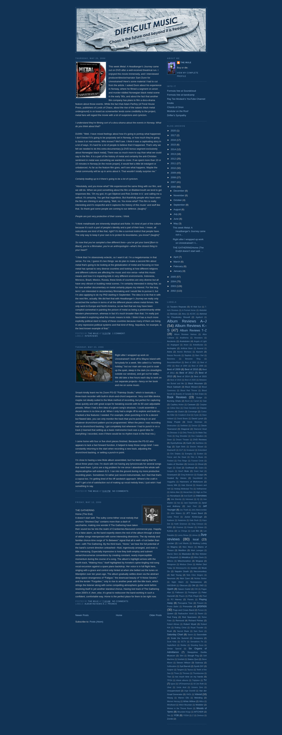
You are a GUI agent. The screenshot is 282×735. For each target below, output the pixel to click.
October (178, 200)
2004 (174, 281)
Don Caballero (197, 436)
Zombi (170, 719)
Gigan (169, 468)
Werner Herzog (173, 701)
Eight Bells (180, 447)
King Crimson (197, 524)
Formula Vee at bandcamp (180, 94)
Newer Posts (82, 615)
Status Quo (193, 659)
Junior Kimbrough (193, 517)
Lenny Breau (183, 535)
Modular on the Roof (177, 111)
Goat (178, 467)
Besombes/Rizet (174, 362)
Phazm (182, 596)
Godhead (189, 467)
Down (169, 440)
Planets (190, 600)
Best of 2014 (183, 376)
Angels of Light (200, 341)
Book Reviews (177, 397)
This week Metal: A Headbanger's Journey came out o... (189, 231)
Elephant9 (171, 450)
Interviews (91, 336)
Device (194, 426)
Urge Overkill (189, 691)
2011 (174, 163)
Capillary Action (177, 405)
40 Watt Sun (195, 307)
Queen (170, 613)
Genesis (190, 464)
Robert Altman (173, 624)
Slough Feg (193, 655)
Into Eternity (176, 499)
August (177, 209)
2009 (174, 172)
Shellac (183, 645)
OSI (196, 589)
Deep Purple (173, 422)
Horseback (175, 496)
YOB (176, 715)
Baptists (188, 355)
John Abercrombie (199, 510)
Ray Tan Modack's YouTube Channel (186, 99)
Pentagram (192, 593)
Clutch (181, 411)
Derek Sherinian (194, 422)
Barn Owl (199, 355)
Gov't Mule (183, 471)
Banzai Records (174, 355)
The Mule (186, 63)
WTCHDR (198, 712)
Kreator (190, 527)
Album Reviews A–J (95, 604)
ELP (181, 450)
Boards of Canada (183, 394)
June (176, 218)
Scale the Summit (179, 638)
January (178, 271)
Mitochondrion (184, 561)
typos (173, 684)
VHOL (188, 694)
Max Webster (201, 554)
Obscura (183, 585)
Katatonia (182, 520)
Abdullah (203, 310)
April (176, 257)
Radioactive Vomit (186, 614)
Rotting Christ (181, 628)
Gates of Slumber (175, 464)
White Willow (189, 701)
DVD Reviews (200, 439)
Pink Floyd (193, 596)
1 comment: (119, 333)
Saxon (190, 635)
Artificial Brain (187, 348)
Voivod (198, 694)
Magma (174, 547)
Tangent (180, 670)
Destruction (172, 426)
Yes (168, 715)
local (196, 539)
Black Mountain (195, 383)
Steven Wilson (183, 662)
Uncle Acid (181, 687)
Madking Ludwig (200, 543)
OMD (201, 585)
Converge (192, 411)
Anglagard (174, 345)
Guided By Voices (176, 478)
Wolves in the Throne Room (179, 708)
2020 (174, 130)
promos (112, 604)
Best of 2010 (191, 369)
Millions (170, 561)
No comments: (121, 491)
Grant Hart (198, 471)
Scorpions (198, 638)
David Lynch (197, 418)
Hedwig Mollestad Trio (183, 489)
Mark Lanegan (197, 550)
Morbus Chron (186, 564)
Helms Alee (174, 492)
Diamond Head (200, 429)
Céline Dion (175, 408)
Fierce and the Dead (176, 457)
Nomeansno (196, 582)
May (176, 223)
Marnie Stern (172, 554)
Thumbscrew (198, 673)
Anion (186, 345)
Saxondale (202, 634)
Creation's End (184, 415)
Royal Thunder (197, 628)
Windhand (171, 705)
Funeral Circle (197, 461)
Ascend (200, 348)
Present (200, 603)
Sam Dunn (198, 631)
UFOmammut (184, 684)
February (179, 266)
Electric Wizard (196, 447)
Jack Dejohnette (191, 503)
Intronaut (189, 499)
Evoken (200, 454)
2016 (174, 140)
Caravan (191, 404)
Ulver (169, 687)
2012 (174, 158)
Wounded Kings (184, 712)
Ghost (200, 464)
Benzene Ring (192, 359)
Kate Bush (194, 520)
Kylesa (170, 531)
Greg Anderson (187, 475)
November (179, 195)
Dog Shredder (181, 436)
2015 (174, 144)
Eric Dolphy (175, 454)
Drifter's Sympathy (176, 115)
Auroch (199, 351)
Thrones (186, 673)
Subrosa (199, 662)
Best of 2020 (190, 380)
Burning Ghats (174, 401)
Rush (169, 631)
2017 (174, 135)
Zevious (200, 715)
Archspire (171, 348)
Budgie (199, 398)
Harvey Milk (172, 485)
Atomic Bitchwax (184, 352)
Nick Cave (185, 578)
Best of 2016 (175, 380)
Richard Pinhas (195, 620)
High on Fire (201, 492)
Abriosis (174, 314)
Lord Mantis (183, 543)
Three (176, 673)
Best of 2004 (181, 366)
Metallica (186, 557)
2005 (174, 276)
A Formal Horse (189, 310)
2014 (174, 149)
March (177, 261)
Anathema (184, 338)
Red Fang (172, 617)
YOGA (186, 715)
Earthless (200, 443)
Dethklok (184, 426)
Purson (201, 610)
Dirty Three (187, 433)
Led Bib (195, 531)
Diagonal (185, 429)
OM (193, 585)
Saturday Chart (175, 634)
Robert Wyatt (189, 624)
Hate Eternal (186, 485)
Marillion (182, 550)
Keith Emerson (180, 524)
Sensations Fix (196, 642)
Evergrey (189, 454)
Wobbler (199, 704)
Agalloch (199, 317)
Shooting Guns (197, 645)
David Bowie (182, 419)
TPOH (169, 680)
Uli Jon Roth (198, 684)
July (176, 214)
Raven (200, 614)
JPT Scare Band (194, 513)
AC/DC (193, 314)
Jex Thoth (184, 510)
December (179, 190)
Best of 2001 (190, 362)
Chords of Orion (175, 107)
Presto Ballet (172, 607)
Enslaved (190, 450)
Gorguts (170, 471)
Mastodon (186, 554)
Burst (187, 401)
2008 (174, 177)
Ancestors (198, 338)
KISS (169, 527)
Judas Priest (173, 517)
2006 (174, 186)
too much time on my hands (189, 676)
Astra (169, 351)
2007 (174, 182)
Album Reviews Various (185, 334)
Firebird (170, 461)
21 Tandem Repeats (176, 306)
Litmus (194, 535)
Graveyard (172, 474)
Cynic (196, 415)
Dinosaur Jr (174, 433)
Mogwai (199, 561)
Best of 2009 (173, 369)
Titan (169, 677)
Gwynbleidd (198, 478)
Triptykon (196, 680)
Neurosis (171, 578)
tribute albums (182, 680)
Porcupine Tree (185, 603)
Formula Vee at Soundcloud (181, 90)
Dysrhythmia (176, 443)
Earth (189, 443)
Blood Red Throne (189, 391)
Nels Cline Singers (195, 575)
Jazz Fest (192, 506)
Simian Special (174, 649)
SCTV (183, 642)
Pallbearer (179, 593)
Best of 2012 (186, 372)
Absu (184, 314)
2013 (174, 154)
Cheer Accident (189, 408)
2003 (174, 286)
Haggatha (171, 482)
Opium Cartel (184, 589)
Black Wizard (191, 387)
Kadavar (170, 520)
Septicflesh (171, 645)
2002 (174, 290)
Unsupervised (173, 690)
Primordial (187, 606)
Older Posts (155, 615)
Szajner (170, 670)
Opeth (170, 589)
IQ (198, 499)
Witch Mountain (185, 705)
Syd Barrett (185, 666)
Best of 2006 (197, 366)
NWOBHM (171, 585)
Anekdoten (185, 341)
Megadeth (174, 557)
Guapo (200, 474)
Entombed (202, 450)
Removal (180, 620)
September (180, 204)
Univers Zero (197, 687)
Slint (181, 656)
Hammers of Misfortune (191, 481)
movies (194, 568)
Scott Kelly (171, 642)
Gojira (200, 468)
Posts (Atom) (96, 621)
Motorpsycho (181, 568)
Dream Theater (182, 440)
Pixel (205, 596)
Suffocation (171, 666)
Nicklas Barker (200, 578)
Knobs (170, 103)
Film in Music (197, 457)
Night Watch (177, 582)
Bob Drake (199, 394)
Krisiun (200, 527)
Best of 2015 (200, 376)
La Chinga (182, 531)
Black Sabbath (174, 387)
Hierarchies (188, 492)
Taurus (190, 670)
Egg (169, 446)
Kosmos (179, 527)
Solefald (181, 659)
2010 (174, 168)
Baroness (171, 359)
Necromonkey (200, 571)
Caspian (203, 405)
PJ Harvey (176, 599)
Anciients (171, 341)
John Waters (176, 513)
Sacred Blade (183, 631)
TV (205, 680)
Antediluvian (198, 345)
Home (119, 615)
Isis (178, 503)
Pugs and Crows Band (183, 610)
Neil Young (176, 575)
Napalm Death (182, 571)
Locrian (170, 543)
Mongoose (171, 564)
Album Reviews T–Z (193, 330)
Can (205, 401)
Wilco (201, 701)
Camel (196, 401)
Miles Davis (199, 557)
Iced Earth (188, 496)
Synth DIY (199, 666)
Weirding (198, 697)
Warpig (170, 698)
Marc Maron (188, 547)
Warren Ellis (183, 698)
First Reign (182, 461)
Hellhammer (202, 489)
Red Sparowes (189, 617)
